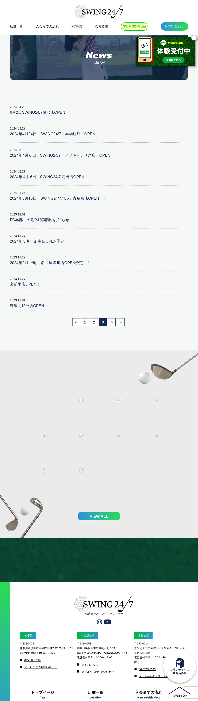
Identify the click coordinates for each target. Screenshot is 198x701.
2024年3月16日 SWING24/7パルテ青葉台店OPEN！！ (58, 198)
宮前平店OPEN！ (25, 284)
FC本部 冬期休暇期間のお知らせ (39, 220)
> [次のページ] (121, 322)
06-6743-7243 (147, 634)
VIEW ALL (99, 481)
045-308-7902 (32, 624)
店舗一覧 (16, 26)
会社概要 (101, 26)
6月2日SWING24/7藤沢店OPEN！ (39, 112)
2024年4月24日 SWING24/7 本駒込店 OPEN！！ (56, 134)
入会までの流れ (47, 26)
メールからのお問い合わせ (40, 631)
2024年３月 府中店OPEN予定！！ (41, 241)
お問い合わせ (174, 26)
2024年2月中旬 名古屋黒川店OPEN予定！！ (50, 263)
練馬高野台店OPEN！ (29, 306)
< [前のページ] (76, 322)
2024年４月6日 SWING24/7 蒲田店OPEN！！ (51, 177)
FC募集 (76, 26)
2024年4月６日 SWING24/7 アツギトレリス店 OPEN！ (62, 155)
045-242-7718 (90, 629)
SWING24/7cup (134, 26)
